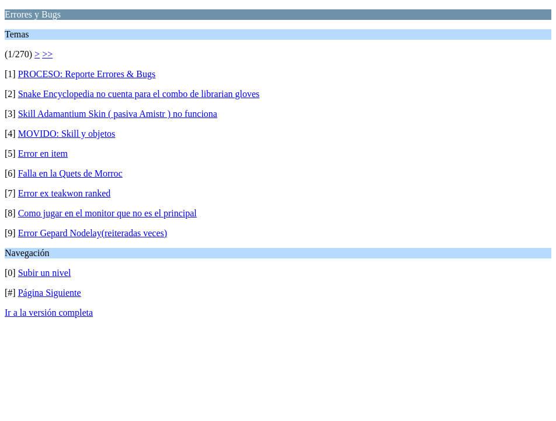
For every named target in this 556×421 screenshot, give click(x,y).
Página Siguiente (49, 293)
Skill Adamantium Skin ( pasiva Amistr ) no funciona (117, 114)
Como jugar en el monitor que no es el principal (107, 213)
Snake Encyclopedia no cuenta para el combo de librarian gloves (139, 94)
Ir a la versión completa (49, 313)
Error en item (43, 153)
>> (47, 54)
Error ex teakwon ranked (64, 193)
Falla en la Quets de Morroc (70, 173)
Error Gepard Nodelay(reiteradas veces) (92, 233)
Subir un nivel (44, 273)
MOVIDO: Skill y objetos (67, 134)
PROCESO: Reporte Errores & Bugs (87, 74)
